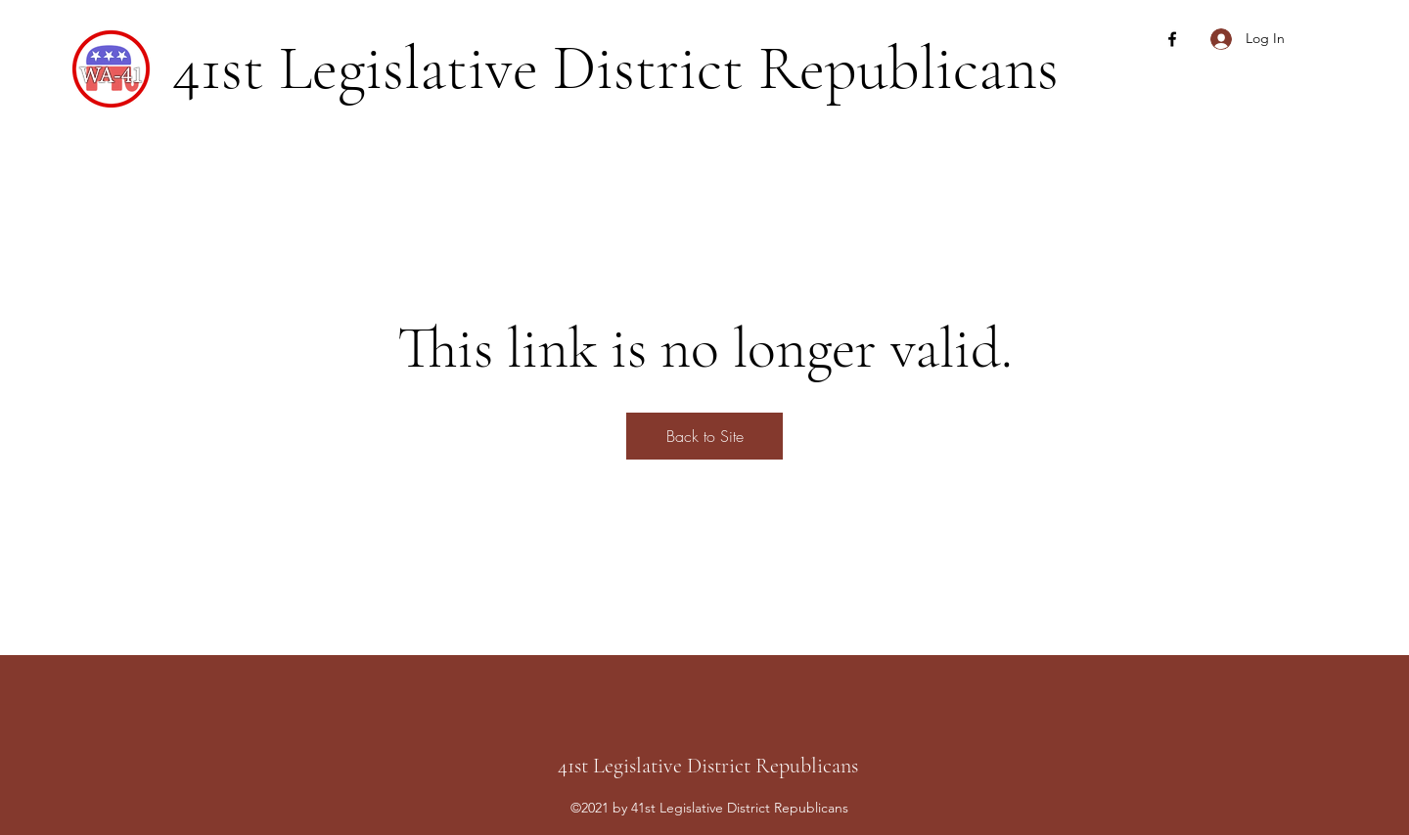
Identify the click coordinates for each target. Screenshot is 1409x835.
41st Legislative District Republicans (615, 68)
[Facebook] (1172, 39)
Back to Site (705, 436)
